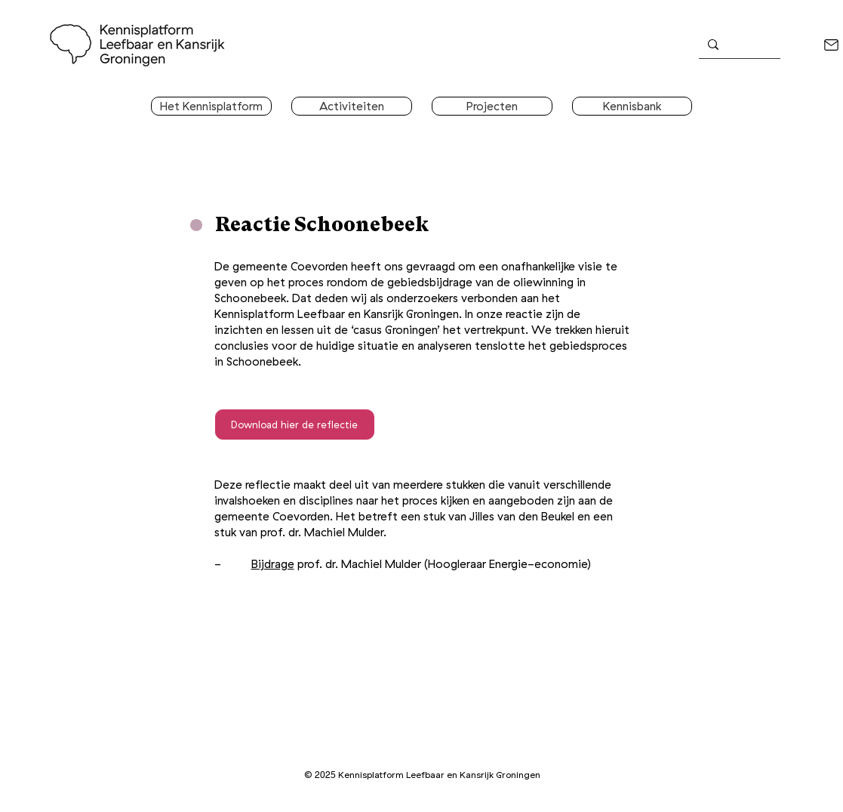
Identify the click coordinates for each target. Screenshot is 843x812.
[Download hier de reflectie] (294, 424)
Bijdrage (272, 564)
